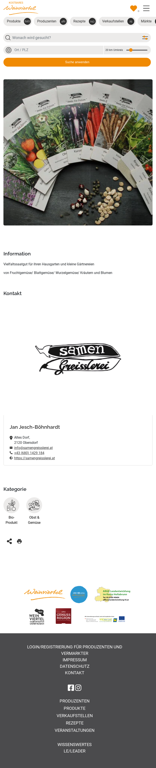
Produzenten (52, 21)
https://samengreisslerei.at (34, 458)
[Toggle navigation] (146, 8)
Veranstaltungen (74, 730)
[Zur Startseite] (20, 8)
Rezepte (84, 21)
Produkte (19, 21)
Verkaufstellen (118, 21)
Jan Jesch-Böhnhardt (35, 427)
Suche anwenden (77, 62)
